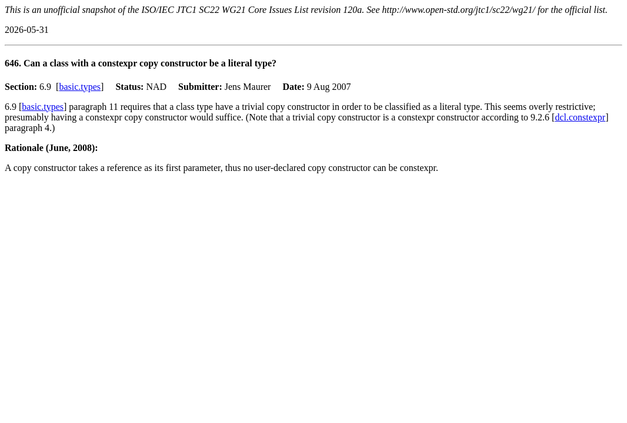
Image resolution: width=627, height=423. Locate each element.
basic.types (80, 87)
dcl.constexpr (580, 117)
